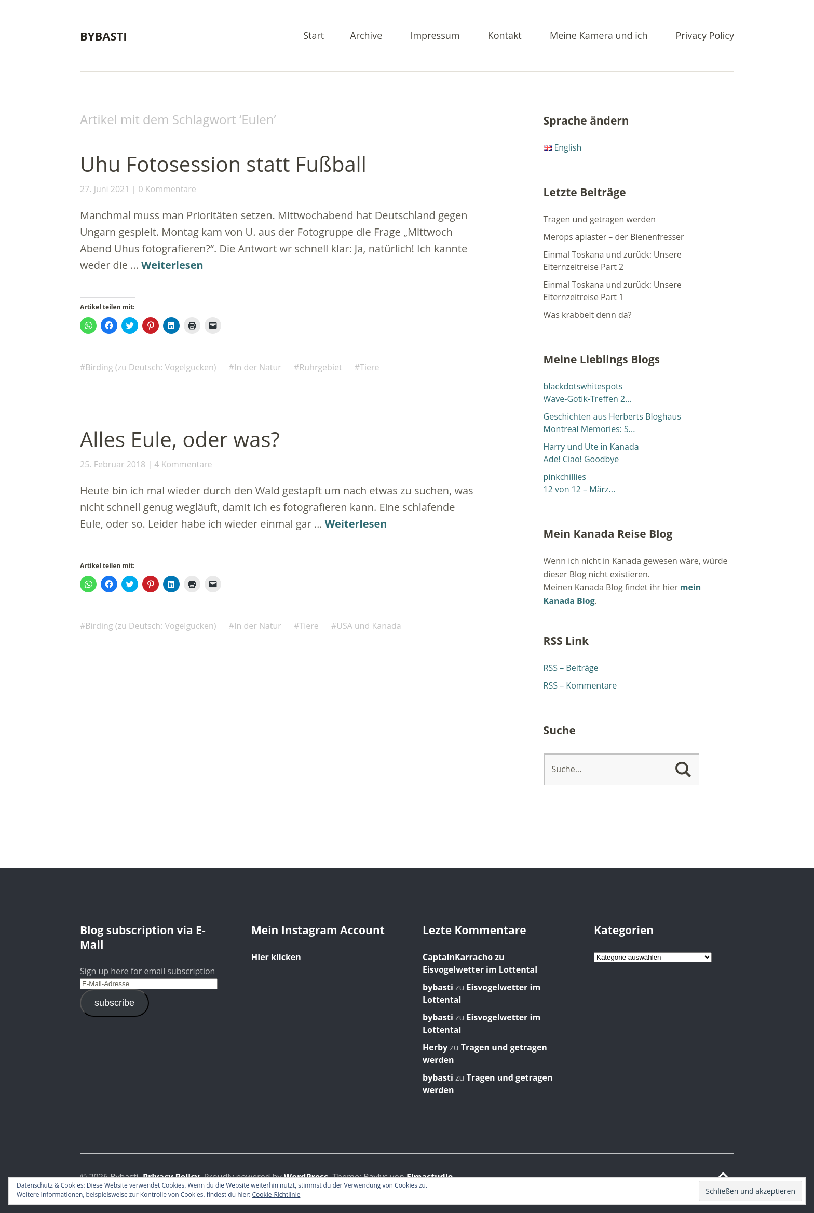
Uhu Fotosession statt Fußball (223, 164)
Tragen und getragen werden (600, 219)
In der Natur (257, 367)
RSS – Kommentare (580, 685)
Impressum (434, 36)
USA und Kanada (368, 625)
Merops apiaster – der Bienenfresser (614, 236)
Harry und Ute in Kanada (591, 446)
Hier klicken (276, 957)
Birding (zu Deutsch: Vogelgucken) (150, 367)
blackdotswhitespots (583, 386)
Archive (366, 36)
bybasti (438, 987)
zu (464, 957)
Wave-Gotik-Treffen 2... (588, 399)
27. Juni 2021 (104, 189)
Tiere (369, 367)
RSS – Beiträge (571, 667)
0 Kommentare (167, 189)
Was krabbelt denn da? (588, 314)
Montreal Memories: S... (589, 429)
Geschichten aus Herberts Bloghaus (612, 416)
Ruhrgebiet (320, 367)
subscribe (114, 1003)
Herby (435, 1047)
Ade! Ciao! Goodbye (581, 459)
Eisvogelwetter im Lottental (480, 969)
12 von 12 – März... (580, 489)
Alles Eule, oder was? (180, 439)
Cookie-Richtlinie (276, 1194)
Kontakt (505, 36)
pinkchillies (565, 476)
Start (313, 36)
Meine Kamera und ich (598, 36)
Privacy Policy (705, 36)
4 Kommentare (183, 464)
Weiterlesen (172, 265)
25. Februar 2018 (112, 464)
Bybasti (103, 36)
